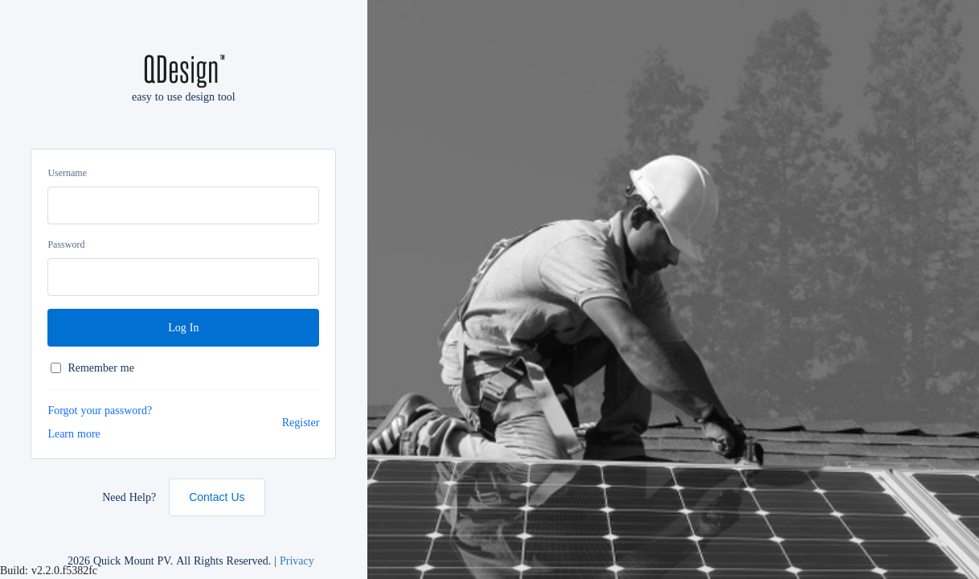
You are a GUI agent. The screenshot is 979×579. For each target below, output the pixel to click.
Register (301, 422)
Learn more (73, 433)
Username (67, 173)
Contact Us (216, 497)
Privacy (297, 560)
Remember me (92, 368)
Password (65, 244)
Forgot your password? (99, 410)
